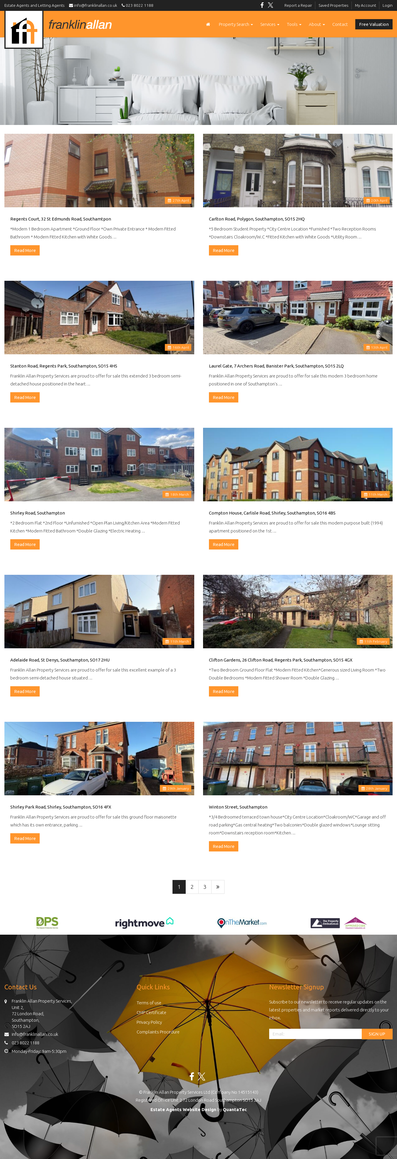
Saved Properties (334, 5)
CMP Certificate (151, 1012)
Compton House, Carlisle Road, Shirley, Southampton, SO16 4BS (272, 512)
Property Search (236, 24)
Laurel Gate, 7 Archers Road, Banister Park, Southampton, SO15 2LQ (276, 365)
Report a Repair (298, 5)
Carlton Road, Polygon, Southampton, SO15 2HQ (257, 218)
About (317, 24)
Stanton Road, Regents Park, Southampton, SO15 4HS (63, 365)
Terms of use (149, 1002)
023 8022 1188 (136, 5)
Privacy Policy (149, 1022)
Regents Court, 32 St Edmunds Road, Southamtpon (60, 218)
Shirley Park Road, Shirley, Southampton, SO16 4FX (60, 806)
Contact (340, 24)
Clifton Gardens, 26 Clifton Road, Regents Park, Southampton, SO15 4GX (280, 659)
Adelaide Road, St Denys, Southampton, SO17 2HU (60, 659)
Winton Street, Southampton (238, 806)
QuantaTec (235, 1109)
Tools (294, 24)
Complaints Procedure (158, 1031)
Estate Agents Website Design (183, 1109)
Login (388, 5)
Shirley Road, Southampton (37, 512)
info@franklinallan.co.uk (94, 5)
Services (269, 24)
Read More (25, 250)
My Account (365, 5)
